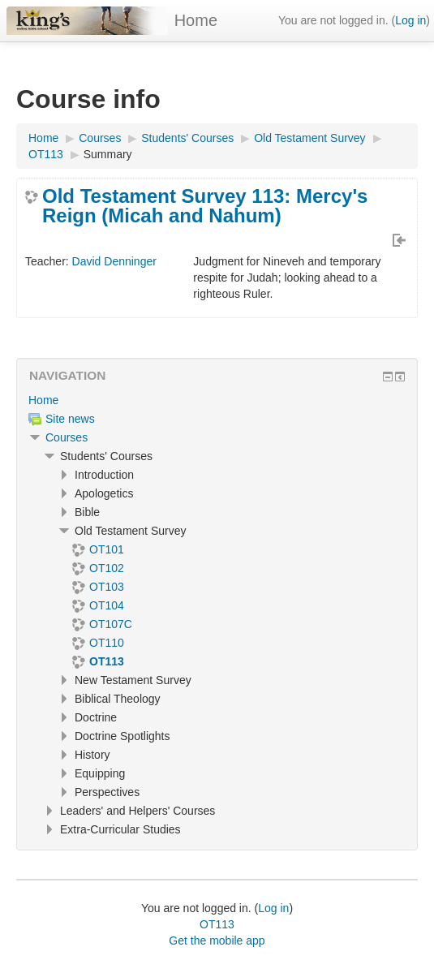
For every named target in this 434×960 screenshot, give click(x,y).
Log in (410, 20)
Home (195, 20)
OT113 (217, 924)
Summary (108, 154)
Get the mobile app (216, 940)
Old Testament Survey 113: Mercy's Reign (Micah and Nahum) (204, 206)
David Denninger (114, 261)
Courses (66, 437)
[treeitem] (217, 400)
